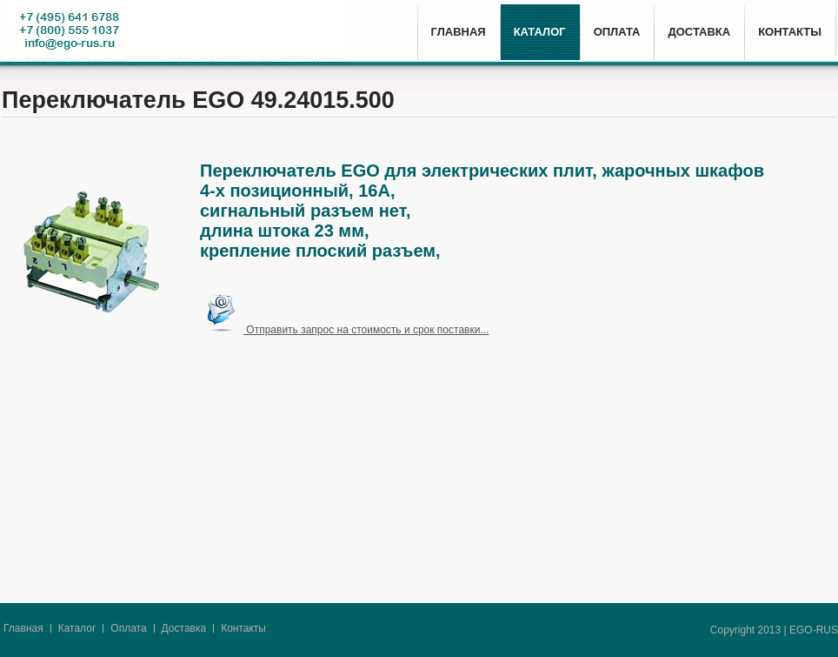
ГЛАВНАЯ (458, 31)
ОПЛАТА (617, 31)
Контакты (243, 628)
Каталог (77, 628)
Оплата (128, 628)
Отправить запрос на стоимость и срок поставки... (344, 330)
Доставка (184, 628)
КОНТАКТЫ (789, 31)
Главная (23, 628)
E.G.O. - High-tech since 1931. (176, 32)
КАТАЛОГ (540, 31)
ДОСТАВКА (699, 31)
